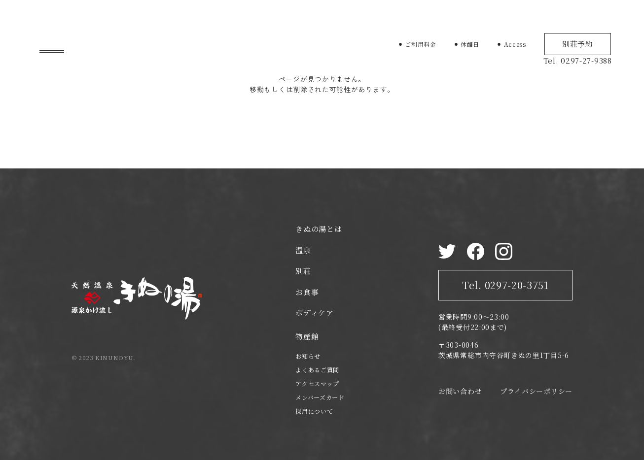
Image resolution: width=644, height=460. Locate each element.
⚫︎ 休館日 (467, 44)
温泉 (303, 250)
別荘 (303, 270)
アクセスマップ (317, 383)
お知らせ (308, 356)
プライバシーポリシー (536, 391)
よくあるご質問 (317, 369)
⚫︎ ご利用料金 (417, 44)
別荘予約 (577, 43)
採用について (314, 411)
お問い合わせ (460, 391)
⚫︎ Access (511, 44)
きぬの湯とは (318, 229)
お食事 (307, 292)
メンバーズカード (320, 397)
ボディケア (314, 312)
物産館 (307, 336)
